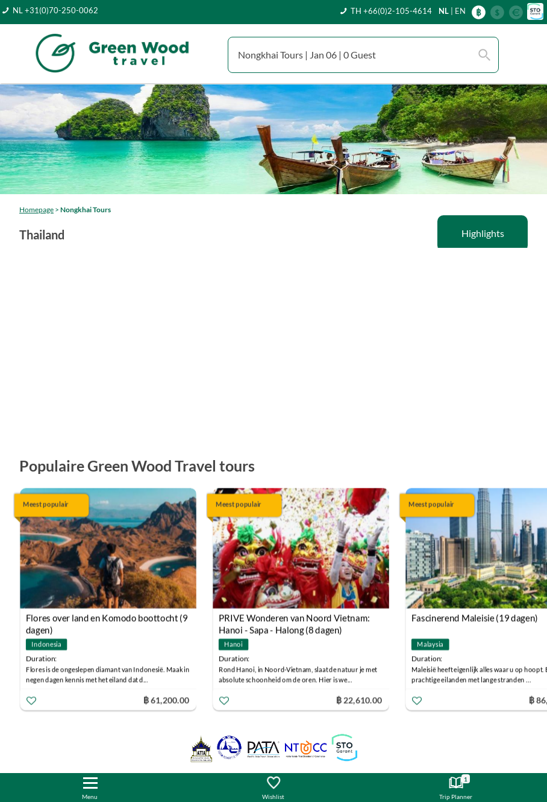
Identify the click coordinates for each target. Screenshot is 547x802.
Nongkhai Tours (85, 209)
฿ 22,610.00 (359, 699)
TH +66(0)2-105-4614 (391, 11)
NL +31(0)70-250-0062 (55, 10)
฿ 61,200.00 (166, 699)
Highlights (482, 233)
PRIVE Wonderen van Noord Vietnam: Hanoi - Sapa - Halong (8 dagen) (294, 619)
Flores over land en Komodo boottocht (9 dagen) (107, 619)
